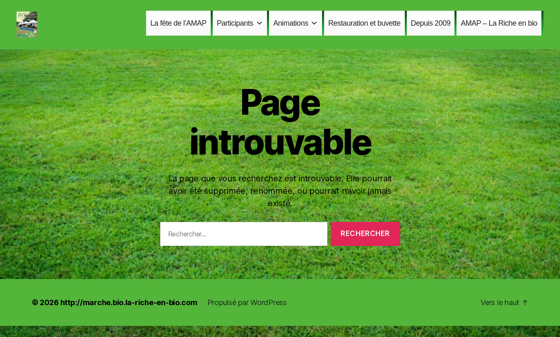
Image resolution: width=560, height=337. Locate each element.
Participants (240, 28)
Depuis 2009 (431, 28)
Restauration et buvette (364, 28)
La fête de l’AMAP (178, 28)
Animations (295, 28)
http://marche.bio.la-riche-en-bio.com (128, 313)
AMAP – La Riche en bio (499, 28)
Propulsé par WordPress (247, 313)
